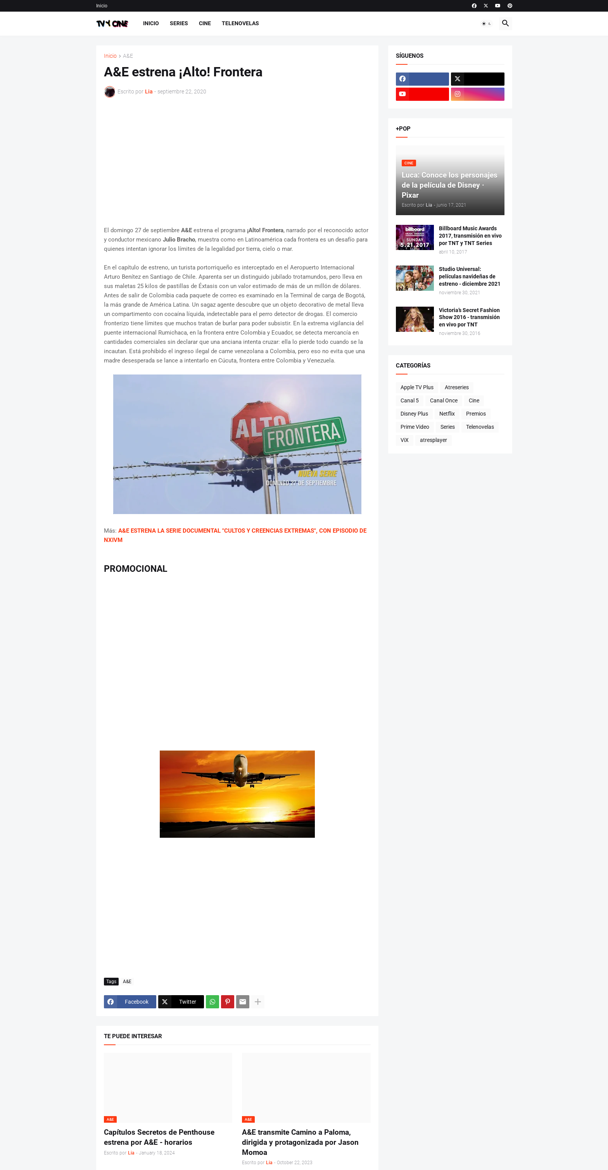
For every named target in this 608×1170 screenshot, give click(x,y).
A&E (128, 56)
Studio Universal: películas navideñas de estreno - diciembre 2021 (470, 276)
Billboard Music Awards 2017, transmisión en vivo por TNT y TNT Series (470, 235)
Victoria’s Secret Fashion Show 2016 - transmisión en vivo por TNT (469, 317)
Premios (476, 414)
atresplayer (433, 440)
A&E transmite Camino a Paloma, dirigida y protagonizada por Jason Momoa (300, 1142)
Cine (205, 23)
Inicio (101, 6)
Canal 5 (410, 400)
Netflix (447, 414)
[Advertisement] (237, 161)
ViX (405, 440)
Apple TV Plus (417, 387)
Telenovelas (240, 23)
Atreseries (457, 387)
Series (179, 23)
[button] (486, 24)
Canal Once (444, 400)
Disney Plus (414, 414)
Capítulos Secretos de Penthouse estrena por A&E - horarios (159, 1137)
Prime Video (415, 427)
